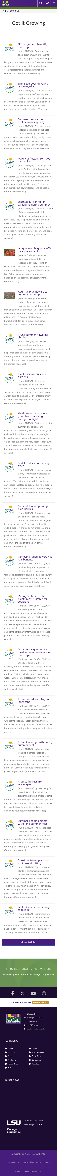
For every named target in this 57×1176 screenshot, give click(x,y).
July (18, 11)
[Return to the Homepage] (3, 11)
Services (10, 1052)
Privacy (47, 1162)
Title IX (34, 1171)
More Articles (28, 942)
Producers (10, 1060)
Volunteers (34, 1064)
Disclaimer (18, 1171)
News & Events (36, 1052)
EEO (27, 1171)
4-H (8, 1067)
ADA (41, 1171)
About (9, 1056)
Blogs (38, 1162)
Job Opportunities (26, 1162)
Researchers (11, 1064)
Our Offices (35, 1056)
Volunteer (11, 1162)
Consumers (35, 1060)
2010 (12, 11)
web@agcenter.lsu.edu (35, 1029)
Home (9, 1048)
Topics (33, 1048)
